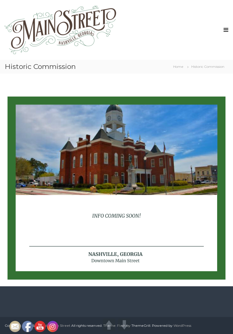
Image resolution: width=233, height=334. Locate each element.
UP (109, 325)
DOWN (124, 325)
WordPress (182, 325)
